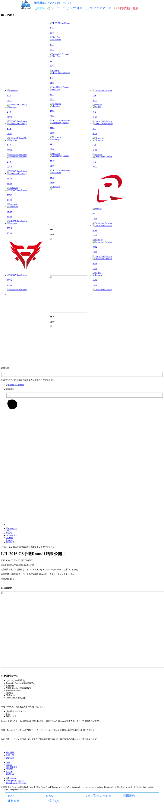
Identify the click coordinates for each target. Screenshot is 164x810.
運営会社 (14, 801)
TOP (11, 796)
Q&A (49, 796)
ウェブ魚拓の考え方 (98, 796)
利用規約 (129, 796)
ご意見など (53, 801)
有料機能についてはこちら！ (52, 3)
